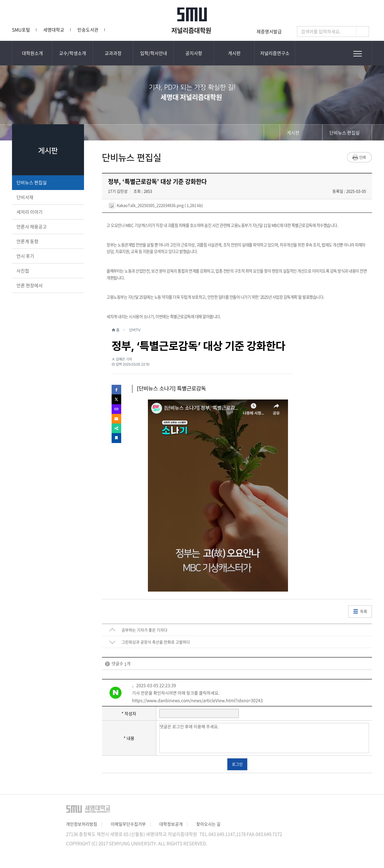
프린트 (359, 157)
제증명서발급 (269, 31)
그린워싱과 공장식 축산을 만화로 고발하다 (156, 642)
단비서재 (47, 197)
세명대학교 (53, 29)
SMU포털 (21, 29)
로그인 (237, 764)
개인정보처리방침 (81, 824)
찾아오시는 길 (208, 824)
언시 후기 (47, 256)
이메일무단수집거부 (128, 824)
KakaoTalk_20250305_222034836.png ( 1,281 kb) (159, 205)
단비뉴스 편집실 (47, 182)
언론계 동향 (47, 241)
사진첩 (47, 270)
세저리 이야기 (47, 212)
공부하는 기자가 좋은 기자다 (144, 630)
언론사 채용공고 (47, 226)
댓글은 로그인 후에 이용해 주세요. (264, 738)
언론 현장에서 (47, 285)
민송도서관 (87, 29)
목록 (363, 611)
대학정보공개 (171, 824)
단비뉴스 (122, 29)
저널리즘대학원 (192, 30)
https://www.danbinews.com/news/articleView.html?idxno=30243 (197, 700)
